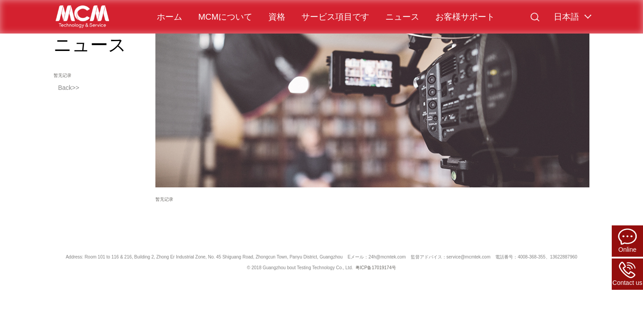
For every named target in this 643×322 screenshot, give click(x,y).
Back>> (68, 87)
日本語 (566, 16)
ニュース (402, 16)
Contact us (628, 274)
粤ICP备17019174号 (375, 267)
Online (627, 241)
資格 (276, 16)
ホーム (169, 16)
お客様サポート (465, 16)
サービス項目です (335, 16)
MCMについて (225, 16)
